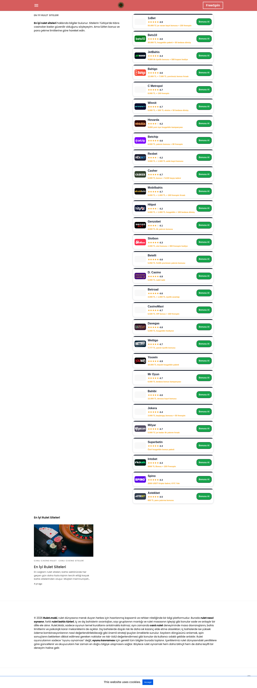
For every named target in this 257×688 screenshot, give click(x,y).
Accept (148, 682)
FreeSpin (213, 5)
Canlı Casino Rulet (45, 560)
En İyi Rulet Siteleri (50, 566)
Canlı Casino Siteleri (71, 560)
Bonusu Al (204, 22)
